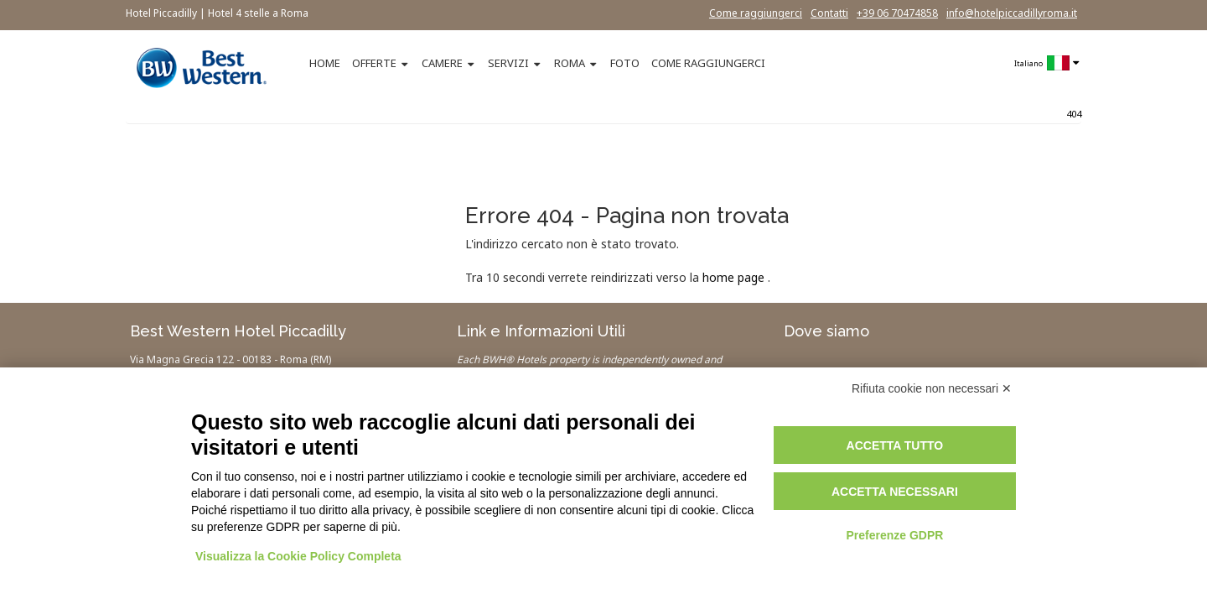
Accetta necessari (894, 491)
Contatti (829, 13)
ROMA (569, 62)
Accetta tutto (895, 445)
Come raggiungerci (755, 13)
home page (733, 277)
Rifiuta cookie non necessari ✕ (932, 388)
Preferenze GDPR (894, 535)
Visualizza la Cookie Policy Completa (298, 556)
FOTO (625, 62)
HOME (324, 62)
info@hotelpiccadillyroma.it (1011, 13)
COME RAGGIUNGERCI (708, 62)
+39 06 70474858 (897, 13)
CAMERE (442, 62)
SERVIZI (508, 62)
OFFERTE (374, 62)
